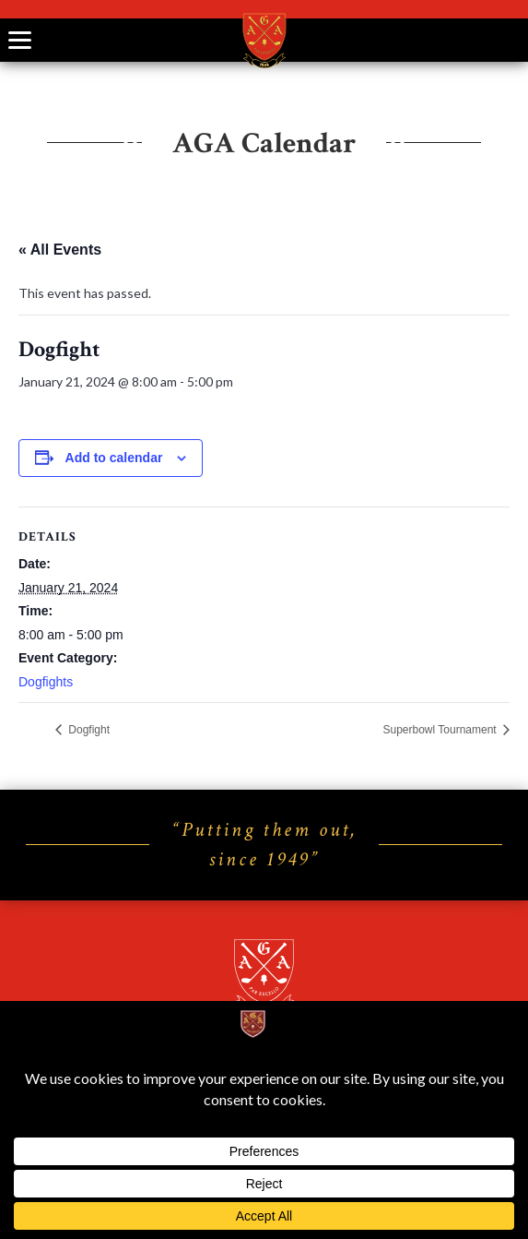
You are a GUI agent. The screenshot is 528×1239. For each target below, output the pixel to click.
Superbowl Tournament (440, 729)
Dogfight (87, 729)
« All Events (59, 249)
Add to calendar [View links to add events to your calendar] (114, 457)
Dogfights (45, 681)
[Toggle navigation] (20, 40)
